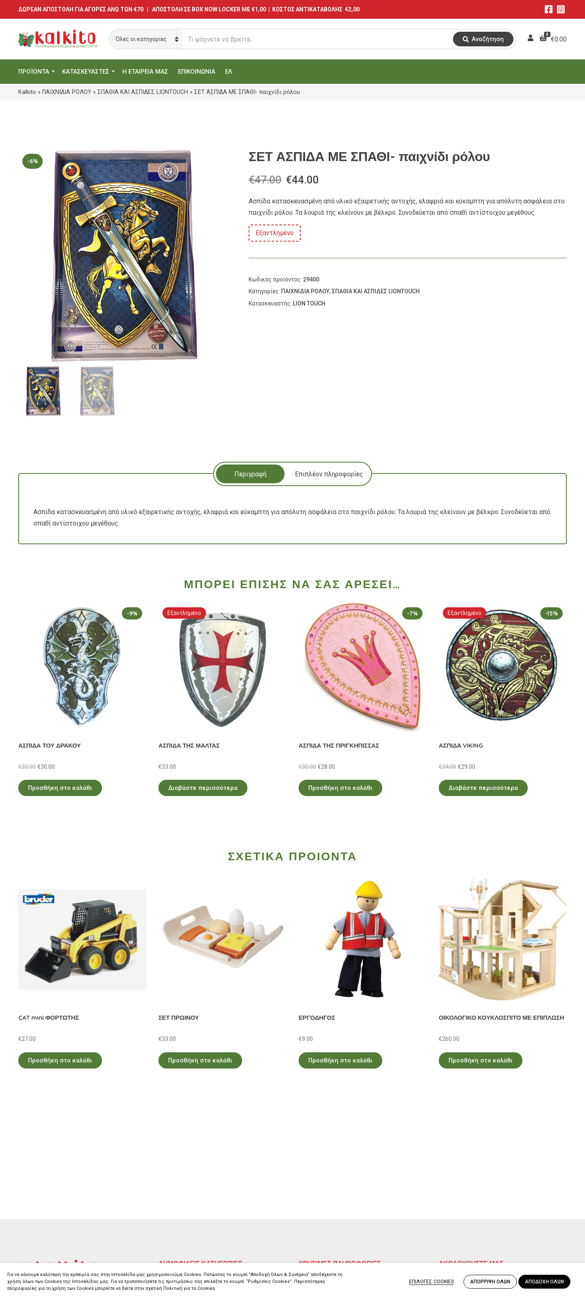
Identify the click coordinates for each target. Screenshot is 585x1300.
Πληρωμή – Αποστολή (331, 1199)
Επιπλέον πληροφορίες (329, 474)
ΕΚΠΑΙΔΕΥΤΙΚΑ (180, 1176)
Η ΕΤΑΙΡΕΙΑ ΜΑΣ (145, 71)
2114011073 (36, 1203)
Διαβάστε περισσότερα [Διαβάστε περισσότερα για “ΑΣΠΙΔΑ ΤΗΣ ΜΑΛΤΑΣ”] (203, 788)
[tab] (250, 474)
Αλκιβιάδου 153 (41, 1232)
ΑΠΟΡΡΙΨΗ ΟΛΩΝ (490, 1282)
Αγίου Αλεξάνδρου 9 (47, 1193)
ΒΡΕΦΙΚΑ (171, 1211)
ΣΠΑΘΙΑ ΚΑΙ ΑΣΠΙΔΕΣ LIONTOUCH (143, 92)
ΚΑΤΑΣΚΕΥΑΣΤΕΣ (85, 71)
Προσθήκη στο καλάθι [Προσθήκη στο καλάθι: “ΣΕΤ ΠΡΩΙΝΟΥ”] (200, 1060)
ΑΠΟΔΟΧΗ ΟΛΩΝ (544, 1282)
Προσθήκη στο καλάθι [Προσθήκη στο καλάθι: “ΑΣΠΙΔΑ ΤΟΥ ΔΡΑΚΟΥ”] (60, 788)
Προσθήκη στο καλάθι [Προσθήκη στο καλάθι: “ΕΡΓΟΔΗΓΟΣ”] (340, 1060)
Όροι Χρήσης (317, 1187)
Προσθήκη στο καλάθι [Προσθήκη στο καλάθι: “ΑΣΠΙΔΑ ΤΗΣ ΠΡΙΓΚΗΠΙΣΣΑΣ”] (340, 788)
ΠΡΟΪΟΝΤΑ (33, 71)
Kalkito (27, 92)
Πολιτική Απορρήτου (329, 1176)
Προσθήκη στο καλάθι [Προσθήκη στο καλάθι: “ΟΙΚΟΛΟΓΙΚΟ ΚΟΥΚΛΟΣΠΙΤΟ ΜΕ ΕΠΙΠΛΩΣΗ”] (480, 1060)
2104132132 (36, 1242)
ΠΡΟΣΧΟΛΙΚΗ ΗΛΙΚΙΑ (190, 1187)
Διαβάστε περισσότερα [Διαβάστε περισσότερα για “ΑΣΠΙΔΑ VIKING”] (483, 788)
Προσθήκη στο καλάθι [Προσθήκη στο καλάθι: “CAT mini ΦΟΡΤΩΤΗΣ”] (60, 1060)
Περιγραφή (250, 474)
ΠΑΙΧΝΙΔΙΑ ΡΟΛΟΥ (66, 92)
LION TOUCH (309, 303)
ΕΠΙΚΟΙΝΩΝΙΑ (196, 71)
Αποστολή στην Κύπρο (332, 1211)
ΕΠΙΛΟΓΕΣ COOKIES (431, 1282)
